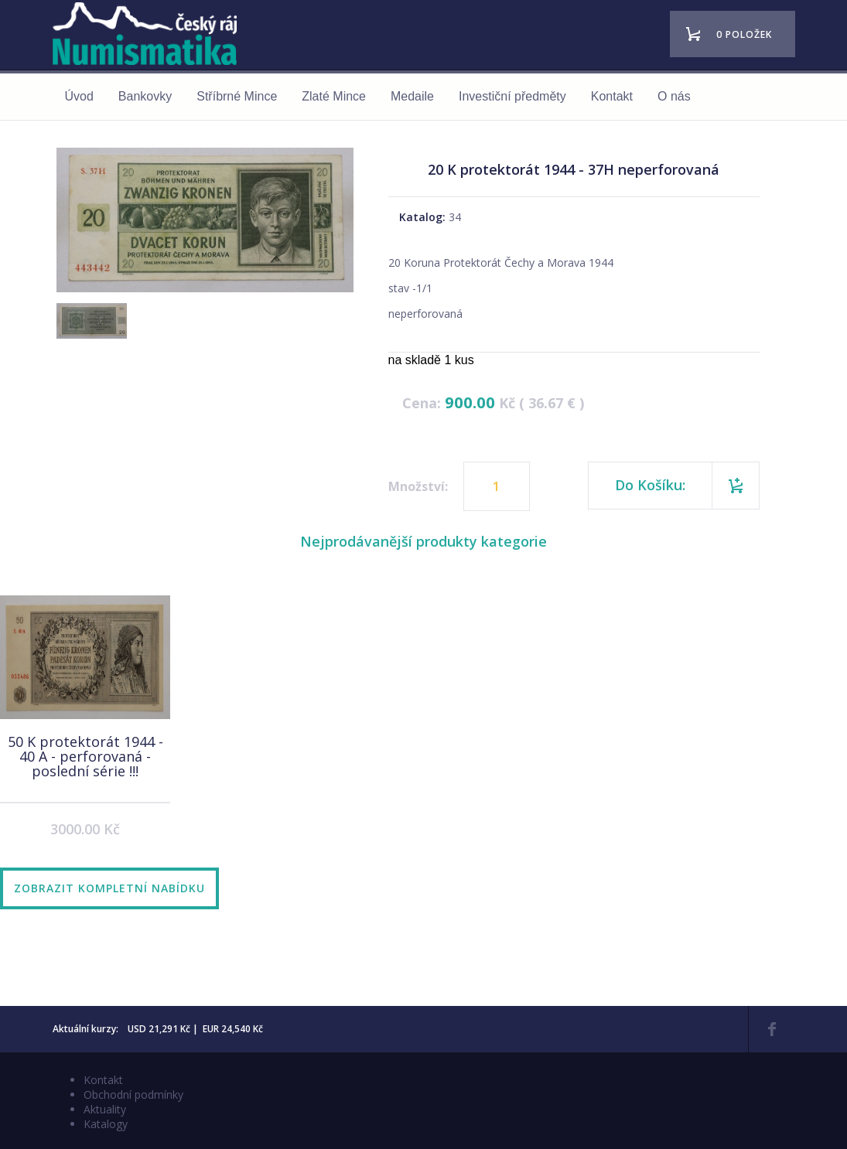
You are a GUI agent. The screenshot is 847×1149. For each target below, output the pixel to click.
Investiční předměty (512, 96)
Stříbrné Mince (236, 96)
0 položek (744, 34)
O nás (674, 96)
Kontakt (612, 96)
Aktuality (105, 1109)
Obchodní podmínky (133, 1094)
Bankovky (145, 96)
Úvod (79, 96)
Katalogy (106, 1124)
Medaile (412, 96)
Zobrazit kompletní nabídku (109, 888)
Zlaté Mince (334, 96)
